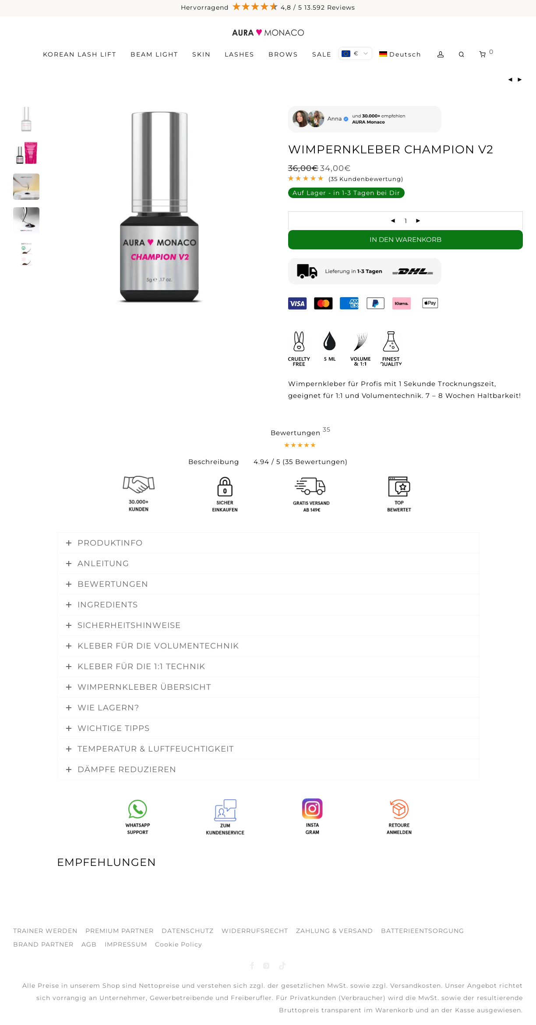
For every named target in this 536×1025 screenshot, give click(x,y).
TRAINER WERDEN (45, 931)
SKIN (201, 54)
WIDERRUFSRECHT (255, 931)
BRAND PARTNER (43, 944)
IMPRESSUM (126, 944)
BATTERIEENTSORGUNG (422, 931)
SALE (321, 54)
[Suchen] (462, 54)
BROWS (283, 54)
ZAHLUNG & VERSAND (334, 931)
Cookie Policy (178, 944)
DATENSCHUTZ (188, 931)
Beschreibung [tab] (213, 462)
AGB (89, 944)
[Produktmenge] (405, 221)
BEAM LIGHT (154, 54)
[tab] (301, 447)
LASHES (239, 54)
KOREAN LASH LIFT (79, 54)
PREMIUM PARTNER (119, 931)
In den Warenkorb (405, 239)
